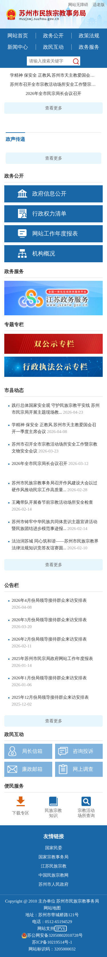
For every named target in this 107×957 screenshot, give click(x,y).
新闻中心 (17, 47)
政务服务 (89, 47)
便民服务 (14, 786)
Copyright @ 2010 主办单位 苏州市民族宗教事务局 (52, 901)
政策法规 (89, 35)
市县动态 (14, 390)
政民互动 (53, 47)
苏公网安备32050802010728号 (52, 935)
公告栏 (11, 585)
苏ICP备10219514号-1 (52, 942)
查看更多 (53, 108)
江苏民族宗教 (53, 866)
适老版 (99, 5)
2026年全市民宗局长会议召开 (53, 93)
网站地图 (52, 908)
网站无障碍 (78, 5)
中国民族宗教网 (53, 875)
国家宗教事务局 (53, 857)
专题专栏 (14, 324)
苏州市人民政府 (53, 884)
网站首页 (17, 35)
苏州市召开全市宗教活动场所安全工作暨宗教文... (53, 84)
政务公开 (53, 35)
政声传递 (15, 139)
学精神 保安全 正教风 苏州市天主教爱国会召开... (53, 75)
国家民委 (53, 848)
